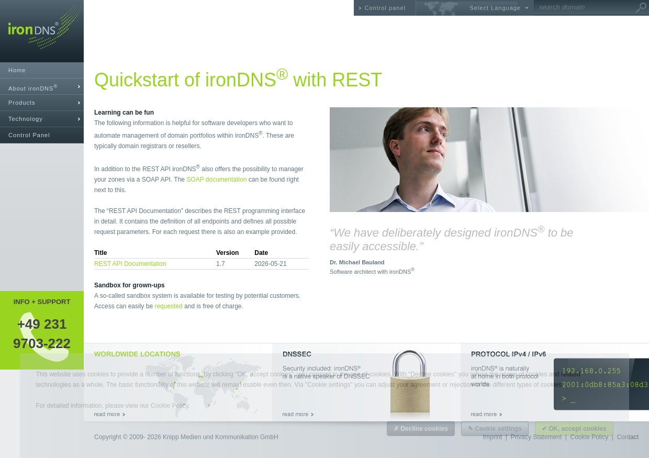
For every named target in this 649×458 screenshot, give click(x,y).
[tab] (42, 87)
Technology (25, 119)
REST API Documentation (130, 263)
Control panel (385, 8)
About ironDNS (33, 88)
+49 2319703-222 (42, 333)
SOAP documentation (216, 179)
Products (21, 102)
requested (168, 306)
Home (17, 70)
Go (641, 8)
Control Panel (29, 135)
